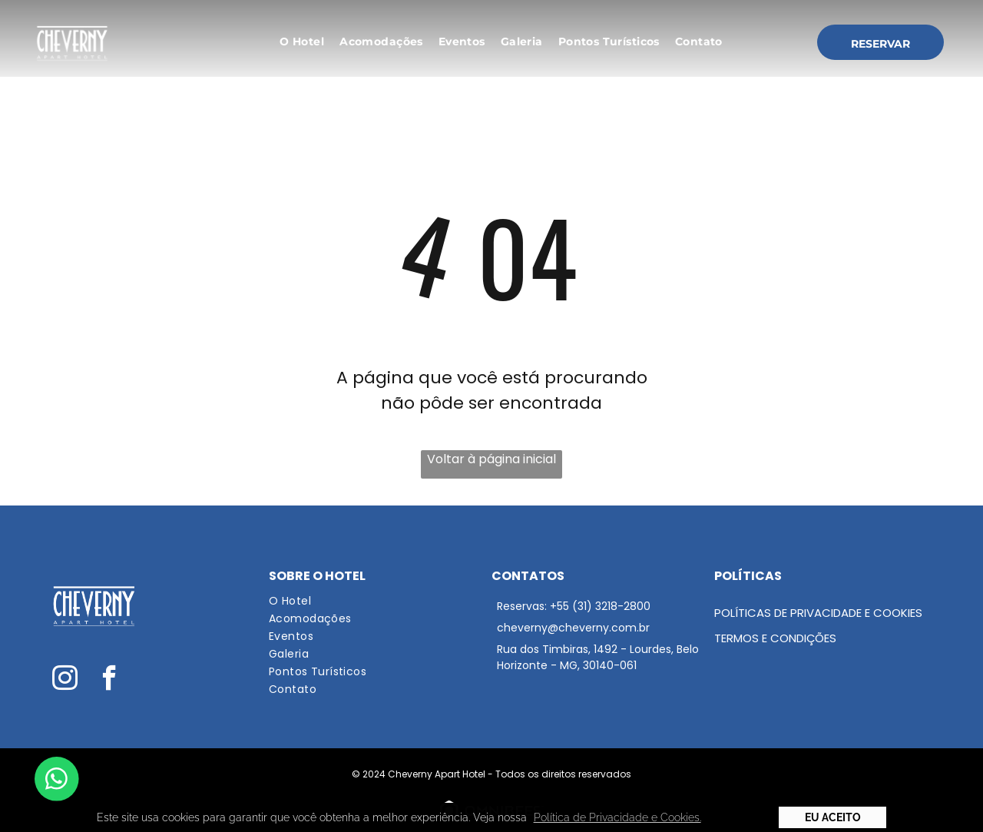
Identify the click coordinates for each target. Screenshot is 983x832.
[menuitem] (302, 42)
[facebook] (109, 680)
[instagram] (65, 680)
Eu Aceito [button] (833, 817)
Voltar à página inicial (491, 459)
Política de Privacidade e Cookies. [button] (617, 817)
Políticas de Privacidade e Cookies (818, 613)
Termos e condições (775, 638)
